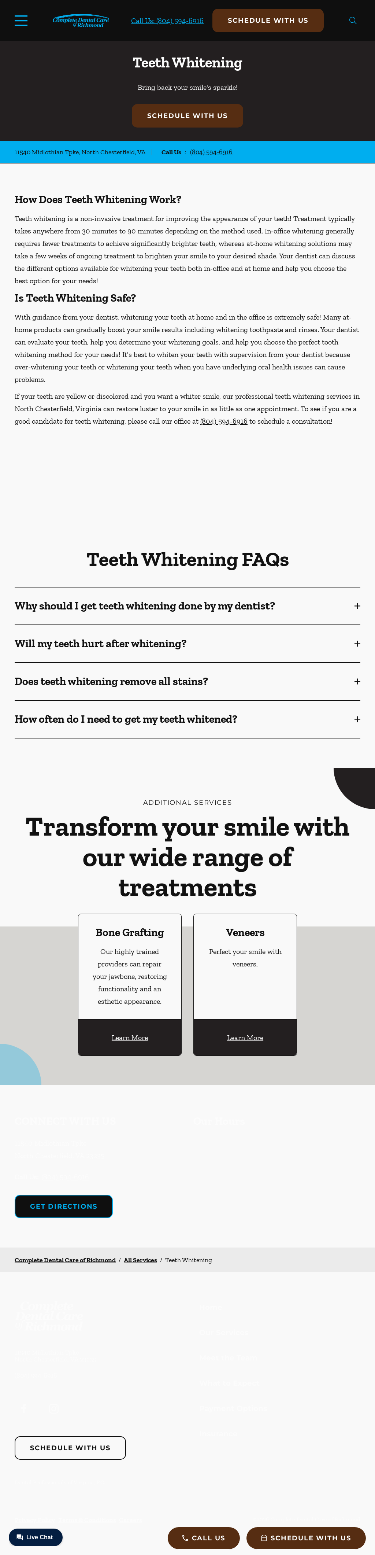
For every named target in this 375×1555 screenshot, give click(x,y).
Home (210, 1307)
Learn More (130, 1037)
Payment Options (233, 1408)
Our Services (224, 1332)
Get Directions (63, 1206)
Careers (130, 1520)
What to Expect (229, 1383)
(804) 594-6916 (211, 152)
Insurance (218, 1433)
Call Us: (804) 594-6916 (167, 20)
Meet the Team (228, 1357)
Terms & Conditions (87, 1520)
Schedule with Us (268, 20)
